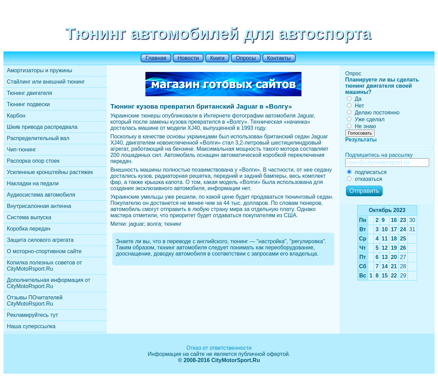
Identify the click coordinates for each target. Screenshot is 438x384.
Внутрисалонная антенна (39, 206)
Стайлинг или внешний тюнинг (46, 82)
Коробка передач (28, 229)
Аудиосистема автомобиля (41, 195)
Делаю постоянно (373, 112)
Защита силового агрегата (40, 240)
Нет (355, 106)
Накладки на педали (33, 183)
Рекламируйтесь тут (32, 315)
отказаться (364, 179)
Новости (188, 58)
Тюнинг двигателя (29, 93)
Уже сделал (366, 119)
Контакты (279, 58)
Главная (155, 58)
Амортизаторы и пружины (39, 70)
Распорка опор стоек (33, 161)
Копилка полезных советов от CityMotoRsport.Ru (44, 266)
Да (354, 99)
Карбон (16, 116)
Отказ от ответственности (219, 348)
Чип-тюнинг (21, 149)
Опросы (246, 58)
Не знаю (361, 126)
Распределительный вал (38, 138)
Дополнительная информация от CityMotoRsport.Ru (48, 283)
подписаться (367, 172)
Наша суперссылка (31, 326)
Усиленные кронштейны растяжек (50, 172)
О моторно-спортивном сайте (44, 251)
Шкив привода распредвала (42, 127)
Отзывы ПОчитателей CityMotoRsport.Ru (35, 301)
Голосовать (360, 133)
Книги (217, 58)
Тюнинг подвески (28, 104)
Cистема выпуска (29, 217)
